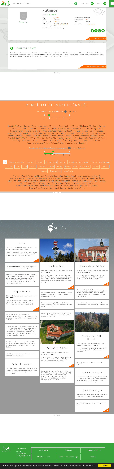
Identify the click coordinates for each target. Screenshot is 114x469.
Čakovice (35, 126)
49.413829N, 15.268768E (61, 24)
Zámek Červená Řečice (69, 178)
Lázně (75, 167)
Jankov (78, 128)
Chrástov (93, 126)
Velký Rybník (86, 140)
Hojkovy (61, 128)
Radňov (76, 135)
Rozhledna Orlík (87, 183)
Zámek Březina (64, 181)
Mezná (85, 131)
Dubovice (42, 128)
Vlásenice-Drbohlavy (35, 143)
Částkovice (44, 126)
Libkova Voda (70, 131)
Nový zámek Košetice (58, 188)
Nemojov (30, 133)
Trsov (51, 140)
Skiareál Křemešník (45, 176)
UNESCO (39, 162)
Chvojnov (14, 128)
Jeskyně (67, 167)
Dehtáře (23, 128)
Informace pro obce (93, 450)
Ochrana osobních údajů (68, 457)
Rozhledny (9, 167)
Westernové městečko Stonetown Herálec (88, 181)
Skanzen (62, 162)
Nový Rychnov (53, 133)
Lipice (79, 131)
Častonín (53, 126)
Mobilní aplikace (43, 457)
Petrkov (20, 135)
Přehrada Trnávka (51, 178)
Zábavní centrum (55, 171)
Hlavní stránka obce (100, 38)
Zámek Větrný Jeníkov (41, 183)
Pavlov (102, 133)
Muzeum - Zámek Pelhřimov (24, 176)
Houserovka (70, 128)
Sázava (34, 138)
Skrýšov (49, 138)
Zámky (24, 167)
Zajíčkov (79, 143)
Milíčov (92, 131)
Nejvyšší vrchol (85, 167)
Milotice (100, 131)
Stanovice (65, 138)
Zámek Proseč (94, 176)
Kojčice (28, 131)
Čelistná (68, 126)
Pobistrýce (37, 135)
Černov (76, 126)
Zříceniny (32, 167)
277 (87, 20)
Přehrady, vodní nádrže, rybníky (78, 162)
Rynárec (26, 138)
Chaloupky (84, 126)
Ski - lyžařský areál (51, 162)
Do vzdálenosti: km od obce (50, 111)
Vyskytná (61, 143)
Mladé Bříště (12, 133)
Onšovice (79, 133)
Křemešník (47, 131)
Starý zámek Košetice (76, 188)
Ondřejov (70, 133)
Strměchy (16, 140)
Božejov (19, 126)
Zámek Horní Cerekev (34, 178)
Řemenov (84, 135)
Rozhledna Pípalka (61, 176)
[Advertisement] (57, 87)
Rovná (10, 138)
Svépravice (26, 140)
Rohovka (102, 135)
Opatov (87, 133)
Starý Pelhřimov (76, 138)
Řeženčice (93, 135)
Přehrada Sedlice (17, 178)
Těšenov (44, 140)
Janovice (86, 128)
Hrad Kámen (54, 185)
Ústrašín (57, 140)
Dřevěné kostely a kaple (46, 167)
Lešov (55, 131)
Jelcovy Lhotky (96, 128)
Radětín (68, 135)
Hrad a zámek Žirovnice (38, 188)
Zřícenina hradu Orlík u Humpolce (65, 183)
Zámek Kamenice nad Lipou (72, 185)
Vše (5, 162)
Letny (61, 131)
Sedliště (41, 138)
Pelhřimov (56, 22)
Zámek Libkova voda (79, 176)
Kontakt (93, 457)
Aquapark (30, 162)
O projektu (43, 450)
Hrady (17, 167)
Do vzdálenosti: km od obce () (48, 148)
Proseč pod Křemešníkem (53, 135)
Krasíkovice (37, 131)
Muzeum (44, 171)
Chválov (102, 126)
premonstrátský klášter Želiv (91, 178)
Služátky (56, 138)
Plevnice (28, 135)
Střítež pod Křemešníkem (95, 138)
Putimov (50, 10)
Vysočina (56, 18)
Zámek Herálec (91, 185)
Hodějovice (52, 128)
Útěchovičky (67, 140)
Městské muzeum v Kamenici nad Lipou (32, 185)
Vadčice (77, 140)
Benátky (11, 126)
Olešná (63, 133)
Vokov (46, 143)
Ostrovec (95, 133)
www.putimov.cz (90, 24)
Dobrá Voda (32, 128)
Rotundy (59, 167)
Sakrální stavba (68, 171)
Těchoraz (35, 140)
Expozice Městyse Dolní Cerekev (44, 181)
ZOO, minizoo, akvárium (16, 162)
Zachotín (70, 143)
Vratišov (54, 143)
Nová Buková (41, 133)
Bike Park (96, 167)
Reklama (68, 450)
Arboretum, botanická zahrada (100, 162)
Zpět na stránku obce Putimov (96, 67)
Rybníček (18, 138)
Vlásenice (96, 140)
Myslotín (22, 133)
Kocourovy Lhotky (17, 131)
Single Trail (105, 167)
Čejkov (61, 126)
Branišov (27, 126)
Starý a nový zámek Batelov (19, 181)
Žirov (85, 143)
